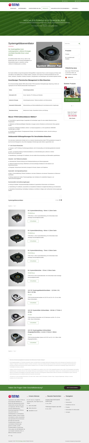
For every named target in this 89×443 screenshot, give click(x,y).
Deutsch (78, 1)
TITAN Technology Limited (20, 440)
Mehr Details (72, 118)
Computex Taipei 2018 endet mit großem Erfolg (52, 400)
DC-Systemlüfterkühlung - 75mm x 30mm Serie (42, 250)
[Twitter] (10, 435)
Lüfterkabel (50, 376)
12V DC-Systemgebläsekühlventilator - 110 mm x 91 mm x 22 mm (44, 291)
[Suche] (63, 1)
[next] (61, 196)
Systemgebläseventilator (53, 25)
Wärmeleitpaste (44, 376)
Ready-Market (78, 441)
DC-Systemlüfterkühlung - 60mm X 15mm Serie (42, 230)
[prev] (9, 196)
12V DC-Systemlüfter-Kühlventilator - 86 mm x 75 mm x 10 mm (45, 311)
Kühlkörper (66, 376)
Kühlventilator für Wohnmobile (60, 8)
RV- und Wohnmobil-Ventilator (70, 58)
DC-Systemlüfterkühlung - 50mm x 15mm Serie (42, 210)
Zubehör (40, 376)
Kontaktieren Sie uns (35, 8)
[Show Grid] (60, 200)
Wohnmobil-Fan (25, 376)
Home (32, 25)
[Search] (69, 1)
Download (69, 77)
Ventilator (37, 376)
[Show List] (61, 200)
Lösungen (75, 8)
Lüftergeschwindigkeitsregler (59, 376)
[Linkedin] (11, 435)
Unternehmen (22, 8)
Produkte (46, 8)
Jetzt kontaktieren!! (72, 387)
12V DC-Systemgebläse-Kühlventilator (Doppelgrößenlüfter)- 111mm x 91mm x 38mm (42, 331)
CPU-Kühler (31, 376)
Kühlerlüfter (45, 25)
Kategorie (36, 25)
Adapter (53, 376)
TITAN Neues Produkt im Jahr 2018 (53, 406)
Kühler (34, 376)
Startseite (13, 8)
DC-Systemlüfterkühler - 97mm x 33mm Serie (41, 270)
